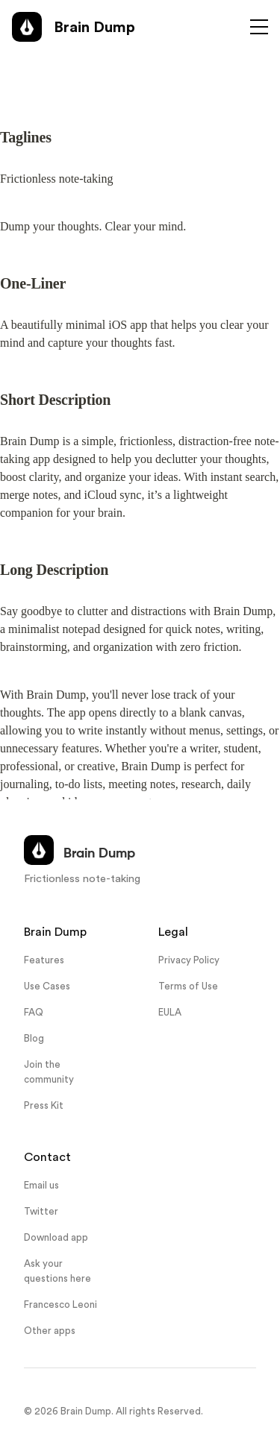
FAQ (33, 1012)
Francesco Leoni (60, 1304)
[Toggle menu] (259, 26)
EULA (169, 1012)
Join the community (49, 1071)
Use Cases (47, 986)
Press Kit (43, 1105)
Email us (41, 1185)
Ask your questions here (57, 1270)
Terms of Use (188, 986)
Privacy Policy (189, 960)
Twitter (41, 1211)
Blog (34, 1038)
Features (44, 960)
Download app (56, 1237)
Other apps (49, 1330)
